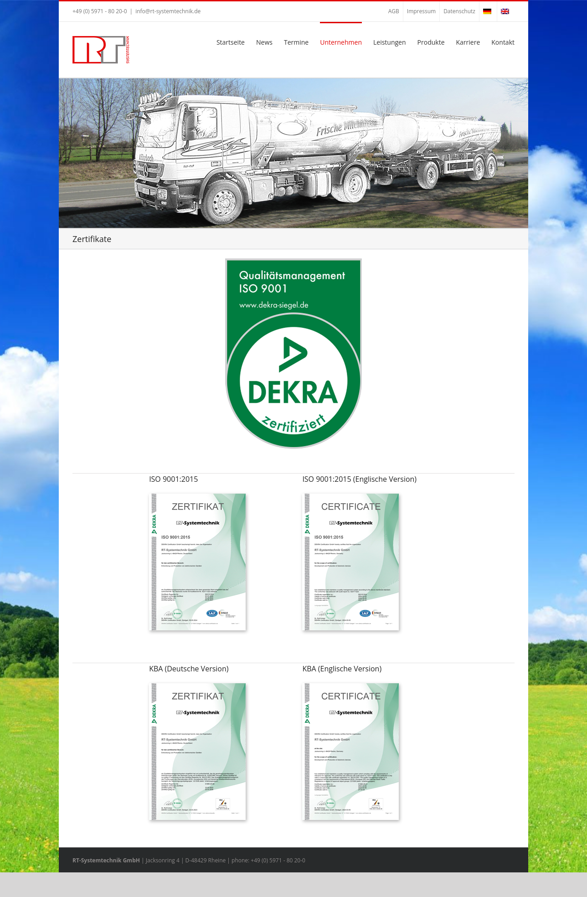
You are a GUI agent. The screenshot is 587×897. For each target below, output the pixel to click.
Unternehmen (341, 42)
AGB (393, 11)
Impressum (421, 11)
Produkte (431, 42)
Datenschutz (459, 11)
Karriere (468, 42)
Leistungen (389, 42)
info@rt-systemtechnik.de (168, 11)
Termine (296, 42)
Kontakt (503, 42)
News (264, 42)
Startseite (230, 42)
